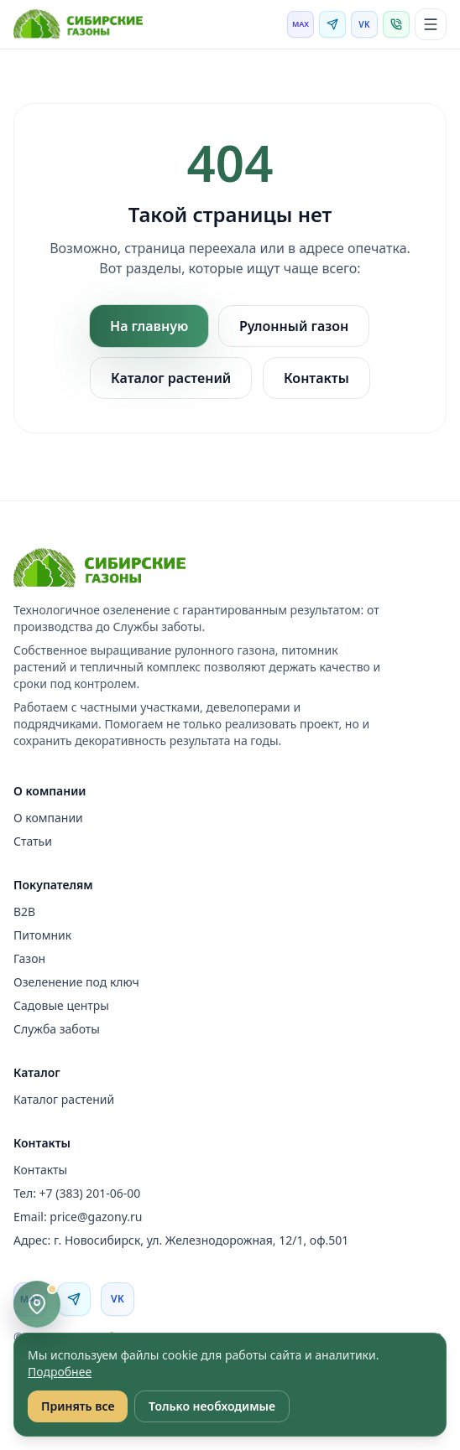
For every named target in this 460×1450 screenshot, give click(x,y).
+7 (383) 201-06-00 (90, 1193)
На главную (149, 326)
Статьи (32, 841)
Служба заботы (56, 1029)
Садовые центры (61, 1005)
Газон (29, 958)
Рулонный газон (293, 326)
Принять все (77, 1406)
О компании (48, 818)
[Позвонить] (396, 24)
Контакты (316, 378)
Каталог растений (171, 378)
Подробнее (59, 1372)
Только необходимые (212, 1406)
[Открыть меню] (431, 24)
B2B (24, 911)
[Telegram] (332, 24)
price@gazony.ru (96, 1217)
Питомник (42, 935)
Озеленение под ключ (76, 982)
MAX (300, 23)
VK (363, 24)
